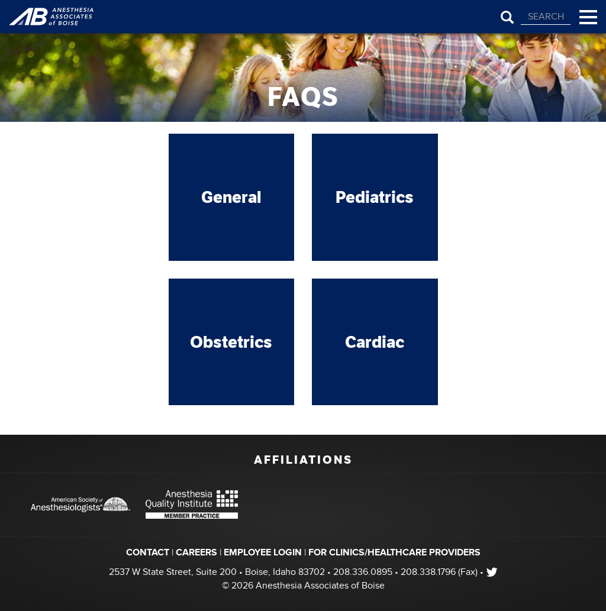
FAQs (303, 96)
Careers (196, 552)
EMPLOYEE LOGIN (263, 552)
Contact (147, 552)
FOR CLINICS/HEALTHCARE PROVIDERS (394, 552)
